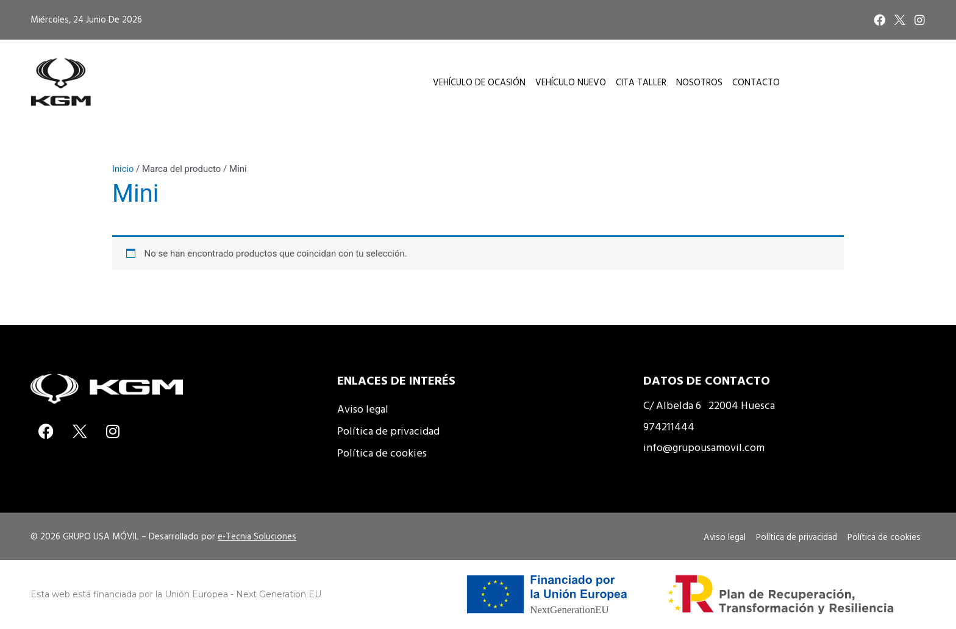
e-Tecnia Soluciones (257, 536)
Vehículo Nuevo (570, 82)
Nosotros (699, 82)
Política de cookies (382, 452)
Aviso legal (362, 408)
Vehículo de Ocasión (479, 82)
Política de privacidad (388, 430)
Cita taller (641, 82)
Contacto (756, 82)
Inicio (123, 168)
